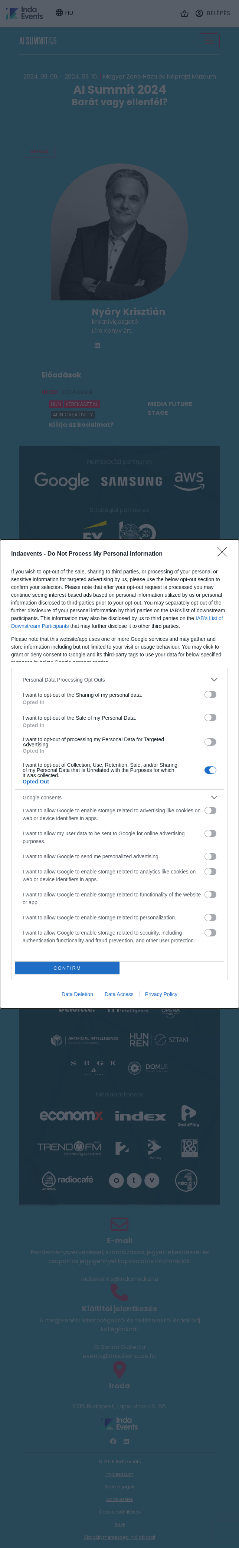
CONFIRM (67, 968)
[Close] (224, 554)
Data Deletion (77, 994)
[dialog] (119, 774)
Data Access (119, 994)
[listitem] (119, 679)
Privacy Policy (161, 994)
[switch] (210, 694)
